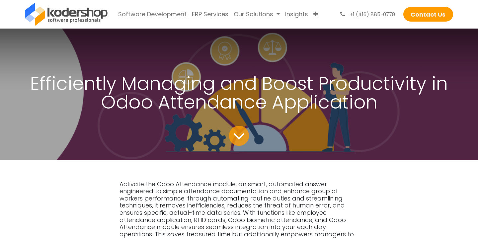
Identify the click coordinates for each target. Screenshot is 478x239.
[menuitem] (152, 14)
